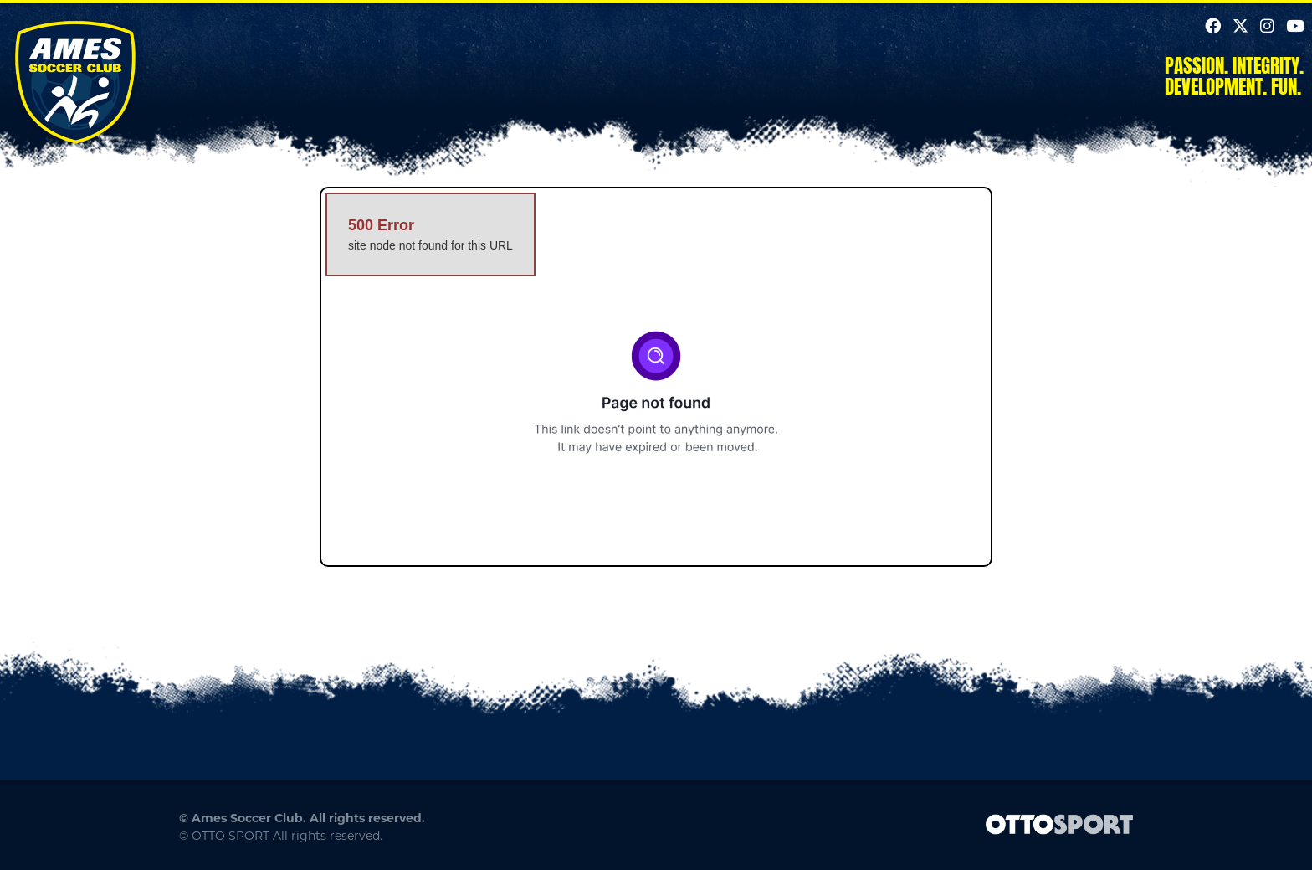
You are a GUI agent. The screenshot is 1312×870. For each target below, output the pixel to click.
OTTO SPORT (230, 835)
